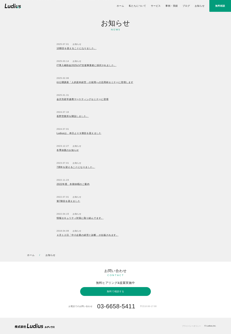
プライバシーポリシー (191, 326)
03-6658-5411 (116, 306)
